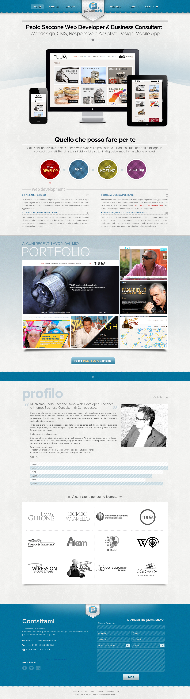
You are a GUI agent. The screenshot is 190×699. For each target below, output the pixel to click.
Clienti (133, 7)
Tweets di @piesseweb (56, 659)
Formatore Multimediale (49, 452)
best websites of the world (185, 14)
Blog (113, 695)
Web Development (51, 171)
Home (38, 7)
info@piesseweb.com (45, 640)
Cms (79, 170)
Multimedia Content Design (51, 450)
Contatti (152, 7)
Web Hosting (108, 170)
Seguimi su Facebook (25, 667)
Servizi (54, 7)
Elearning (137, 170)
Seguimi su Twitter (31, 668)
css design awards (185, 35)
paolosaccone (41, 650)
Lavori (69, 7)
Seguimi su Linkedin (38, 667)
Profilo (115, 7)
